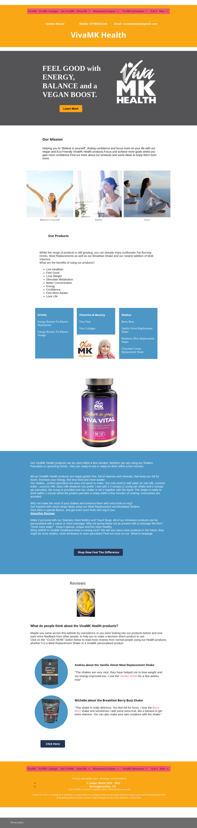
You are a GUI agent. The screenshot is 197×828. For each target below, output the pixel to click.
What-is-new (138, 533)
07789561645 (98, 23)
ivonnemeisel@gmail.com (139, 23)
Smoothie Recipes (42, 513)
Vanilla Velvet (128, 676)
